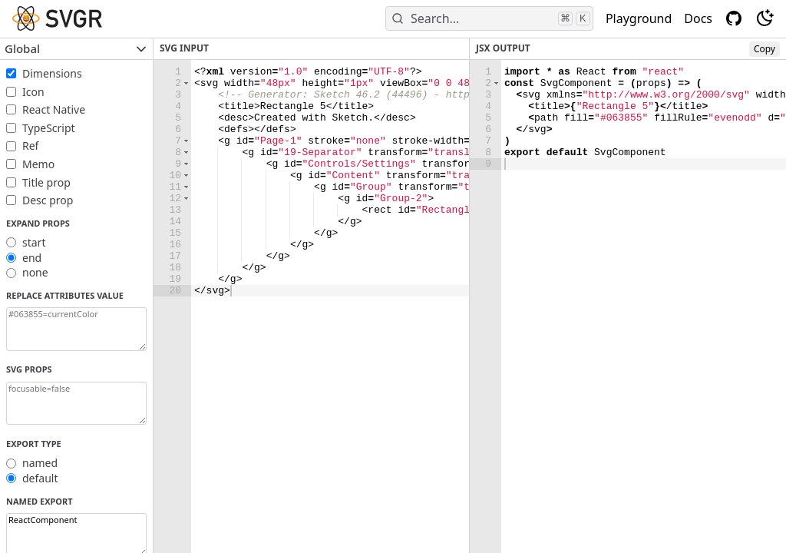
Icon (33, 91)
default (40, 478)
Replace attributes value (65, 295)
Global (76, 48)
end (31, 257)
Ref (30, 145)
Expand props (38, 223)
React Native (53, 109)
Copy (764, 48)
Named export (39, 501)
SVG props (29, 369)
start (33, 242)
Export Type (33, 443)
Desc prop (47, 200)
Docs (698, 18)
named (40, 462)
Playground (639, 18)
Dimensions (52, 73)
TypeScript (48, 128)
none (35, 272)
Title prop (46, 182)
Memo (38, 164)
